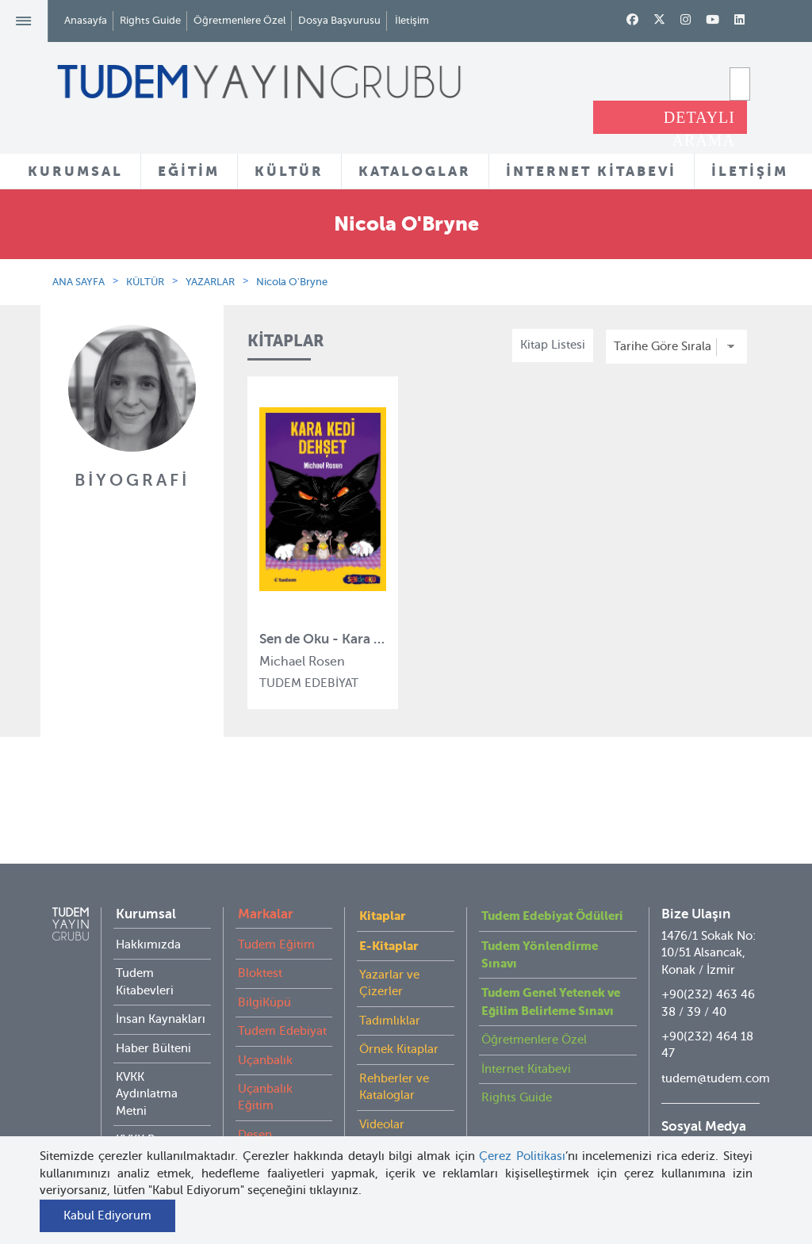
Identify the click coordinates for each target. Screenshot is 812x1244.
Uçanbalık (265, 1028)
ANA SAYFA (78, 282)
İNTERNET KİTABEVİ (591, 171)
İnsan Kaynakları (160, 987)
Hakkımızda (148, 912)
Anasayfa (85, 20)
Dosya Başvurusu (339, 20)
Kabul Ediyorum (107, 1215)
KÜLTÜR (289, 171)
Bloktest (260, 941)
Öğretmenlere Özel (239, 20)
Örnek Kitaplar (399, 1017)
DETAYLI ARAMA (699, 121)
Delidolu (261, 1131)
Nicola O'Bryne (291, 282)
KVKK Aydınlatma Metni (147, 1062)
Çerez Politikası (522, 1156)
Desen (255, 1103)
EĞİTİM (189, 171)
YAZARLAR (210, 282)
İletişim (412, 20)
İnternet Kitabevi (526, 1037)
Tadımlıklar (389, 989)
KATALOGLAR (414, 171)
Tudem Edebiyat (282, 999)
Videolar (381, 1092)
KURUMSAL (75, 171)
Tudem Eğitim (276, 912)
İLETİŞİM (749, 171)
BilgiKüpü (264, 970)
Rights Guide (150, 20)
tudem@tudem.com (715, 1046)
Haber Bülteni (153, 1016)
